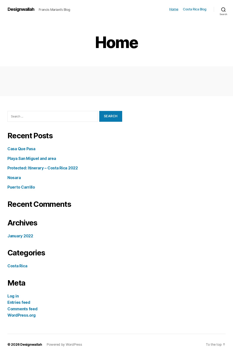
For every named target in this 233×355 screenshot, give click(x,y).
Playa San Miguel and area (31, 158)
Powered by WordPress (64, 344)
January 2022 (20, 236)
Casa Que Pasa (21, 149)
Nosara (14, 177)
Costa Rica (17, 266)
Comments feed (22, 309)
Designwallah (20, 9)
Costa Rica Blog (194, 9)
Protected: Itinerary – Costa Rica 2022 (42, 168)
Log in (13, 296)
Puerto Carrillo (21, 187)
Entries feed (18, 302)
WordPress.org (21, 315)
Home (173, 9)
